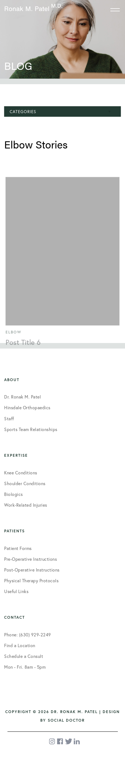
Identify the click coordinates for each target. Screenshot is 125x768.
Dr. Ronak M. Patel (22, 397)
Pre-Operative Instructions (30, 559)
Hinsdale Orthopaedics (27, 407)
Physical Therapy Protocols (31, 580)
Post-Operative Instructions (32, 570)
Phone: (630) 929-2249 (27, 634)
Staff (9, 418)
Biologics (13, 494)
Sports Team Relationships (30, 429)
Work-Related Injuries (25, 505)
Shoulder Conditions (25, 483)
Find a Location (19, 645)
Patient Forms (18, 548)
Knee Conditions (20, 472)
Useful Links (16, 591)
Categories (23, 111)
